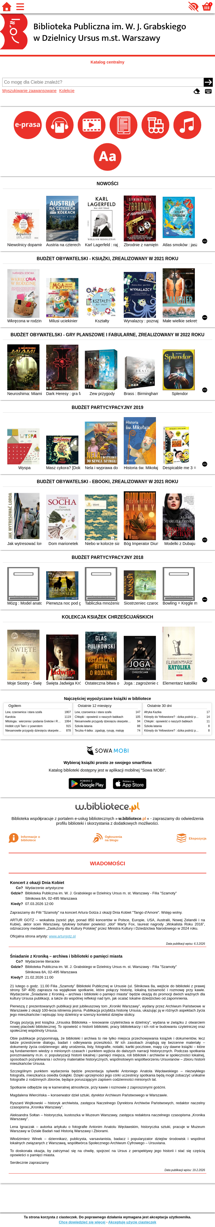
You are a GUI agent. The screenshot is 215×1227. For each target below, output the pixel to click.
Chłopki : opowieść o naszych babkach (99, 716)
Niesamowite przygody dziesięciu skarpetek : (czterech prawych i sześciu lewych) (56, 730)
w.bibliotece (132, 818)
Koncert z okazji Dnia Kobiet (37, 882)
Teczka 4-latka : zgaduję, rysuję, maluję (99, 730)
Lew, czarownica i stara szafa (23, 712)
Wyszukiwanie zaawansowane (29, 90)
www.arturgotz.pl (62, 936)
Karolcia (10, 716)
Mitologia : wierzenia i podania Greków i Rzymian (36, 721)
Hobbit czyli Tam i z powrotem (24, 726)
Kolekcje (66, 90)
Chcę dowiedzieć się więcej (82, 1222)
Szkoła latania (83, 726)
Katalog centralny (108, 62)
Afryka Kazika (153, 712)
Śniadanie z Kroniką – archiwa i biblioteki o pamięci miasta (66, 956)
